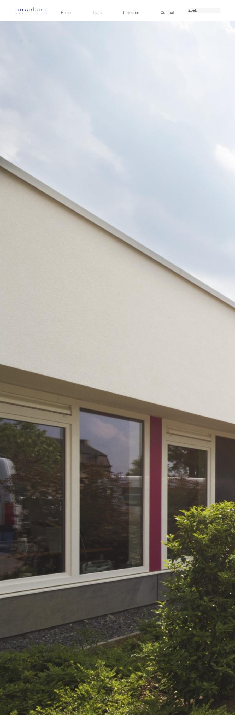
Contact (167, 12)
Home (66, 12)
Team (97, 12)
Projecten (131, 12)
